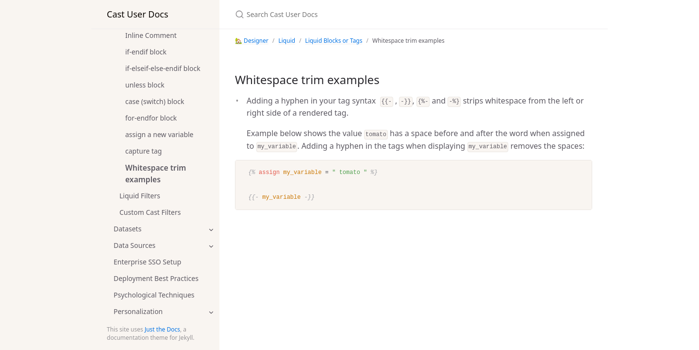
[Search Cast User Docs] (349, 14)
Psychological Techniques (154, 294)
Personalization (138, 311)
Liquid (286, 40)
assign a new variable (159, 134)
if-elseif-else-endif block (162, 68)
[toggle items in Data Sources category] (211, 246)
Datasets (127, 228)
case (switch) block (154, 101)
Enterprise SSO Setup (147, 261)
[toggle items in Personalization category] (211, 312)
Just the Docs (162, 329)
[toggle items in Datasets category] (211, 229)
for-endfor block (151, 117)
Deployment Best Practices (156, 278)
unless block (145, 84)
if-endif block (145, 51)
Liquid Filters (139, 195)
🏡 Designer (251, 40)
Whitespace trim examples (155, 173)
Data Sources (134, 245)
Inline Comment (151, 35)
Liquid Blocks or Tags (334, 40)
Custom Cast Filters (150, 212)
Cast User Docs (137, 14)
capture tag (143, 151)
